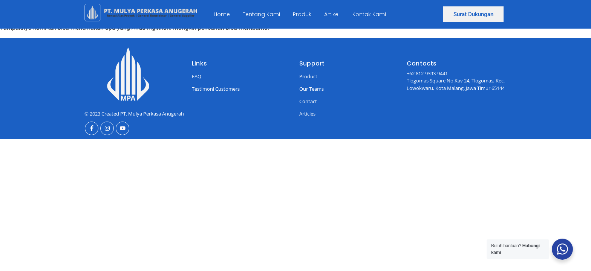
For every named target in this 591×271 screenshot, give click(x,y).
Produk (302, 14)
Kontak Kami (369, 14)
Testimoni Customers (216, 88)
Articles (307, 113)
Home (222, 14)
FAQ (196, 76)
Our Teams (311, 88)
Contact (308, 101)
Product (308, 76)
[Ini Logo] (140, 13)
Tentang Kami (261, 14)
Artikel (332, 14)
